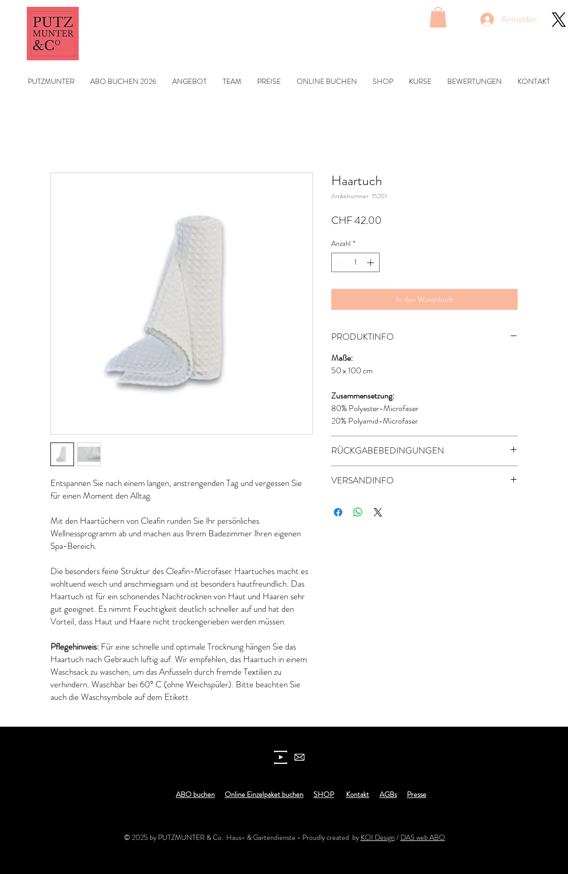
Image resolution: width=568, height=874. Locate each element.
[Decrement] (339, 262)
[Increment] (371, 262)
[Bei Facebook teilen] (338, 512)
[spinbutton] (355, 262)
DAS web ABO (423, 837)
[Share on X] (378, 512)
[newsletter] (299, 757)
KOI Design (378, 837)
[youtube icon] (280, 757)
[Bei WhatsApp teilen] (358, 512)
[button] (438, 17)
